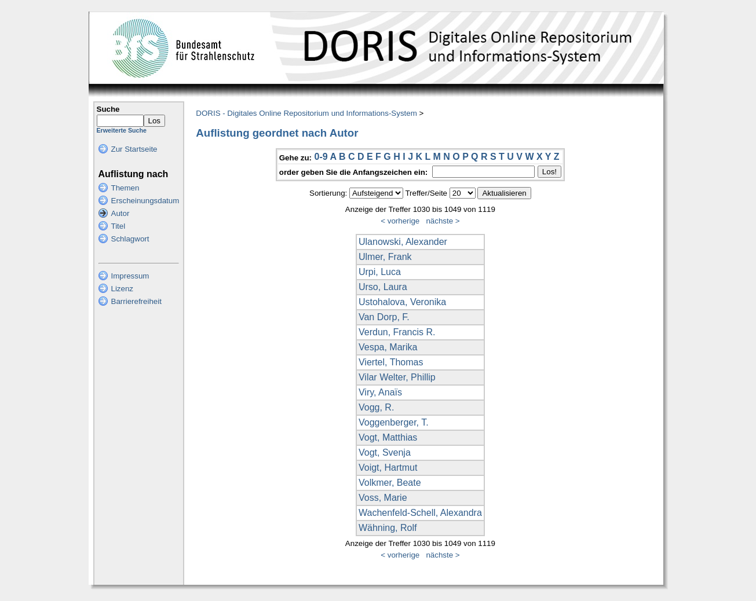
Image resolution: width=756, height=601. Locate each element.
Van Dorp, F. (384, 317)
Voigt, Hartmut (388, 467)
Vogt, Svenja (385, 452)
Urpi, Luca (380, 272)
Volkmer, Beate (390, 483)
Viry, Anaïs (380, 392)
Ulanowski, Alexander (403, 242)
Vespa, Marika (388, 347)
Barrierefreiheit (136, 301)
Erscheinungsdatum (145, 200)
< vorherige (400, 221)
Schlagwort (130, 238)
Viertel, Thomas (391, 362)
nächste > (442, 221)
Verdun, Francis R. (397, 332)
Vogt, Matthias (388, 437)
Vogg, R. (376, 407)
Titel (118, 226)
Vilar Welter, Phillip (397, 377)
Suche (108, 109)
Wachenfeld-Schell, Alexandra (420, 513)
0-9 (320, 157)
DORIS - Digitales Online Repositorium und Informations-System (306, 113)
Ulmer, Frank (385, 257)
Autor (120, 213)
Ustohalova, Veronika (402, 302)
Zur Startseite (134, 149)
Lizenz (122, 288)
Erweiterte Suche (122, 130)
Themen (125, 188)
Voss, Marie (383, 498)
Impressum (130, 276)
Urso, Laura (383, 287)
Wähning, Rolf (388, 528)
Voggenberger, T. (394, 422)
